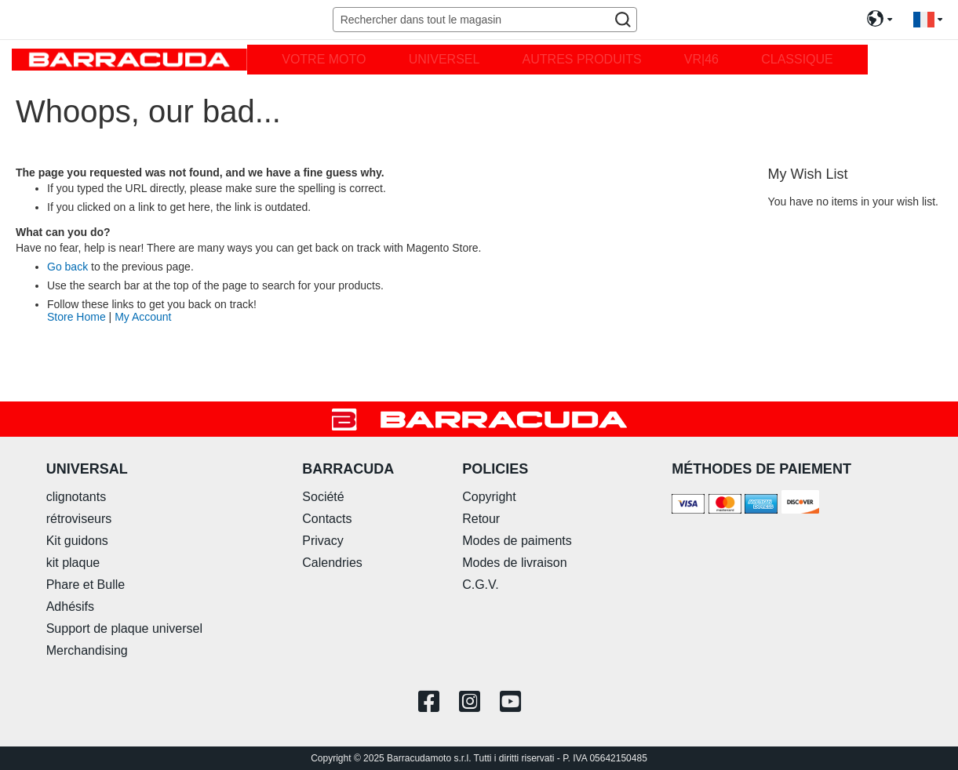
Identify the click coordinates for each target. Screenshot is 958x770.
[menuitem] (323, 59)
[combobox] (485, 19)
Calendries (332, 562)
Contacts (327, 518)
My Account (143, 317)
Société (323, 496)
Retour (481, 518)
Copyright (488, 496)
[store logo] (129, 59)
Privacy (322, 540)
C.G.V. (480, 584)
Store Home (76, 317)
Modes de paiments (517, 540)
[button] (927, 20)
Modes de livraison (514, 562)
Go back (67, 266)
